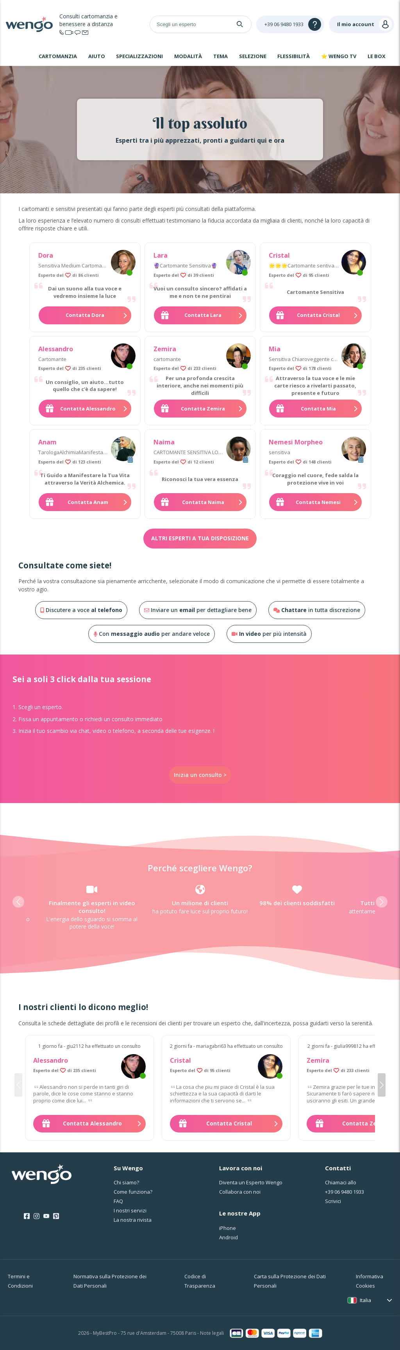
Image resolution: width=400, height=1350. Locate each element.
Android (228, 1237)
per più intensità (269, 633)
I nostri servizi (130, 1210)
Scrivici (333, 1201)
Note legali (212, 1333)
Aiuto (96, 56)
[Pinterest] (56, 1216)
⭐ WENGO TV (338, 56)
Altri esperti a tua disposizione (200, 538)
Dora (45, 255)
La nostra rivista (133, 1219)
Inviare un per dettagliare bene (198, 610)
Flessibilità (293, 56)
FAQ (118, 1201)
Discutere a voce (81, 610)
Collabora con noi (240, 1191)
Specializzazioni (139, 56)
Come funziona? (133, 1191)
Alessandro (55, 349)
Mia (274, 349)
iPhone (227, 1227)
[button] (18, 902)
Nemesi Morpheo (296, 442)
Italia (365, 1300)
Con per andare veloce (151, 633)
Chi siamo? (126, 1182)
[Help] (290, 24)
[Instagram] (36, 1216)
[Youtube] (46, 1216)
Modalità (188, 56)
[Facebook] (27, 1216)
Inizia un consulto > (200, 775)
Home (20, 57)
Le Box (377, 56)
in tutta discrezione (316, 610)
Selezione (252, 56)
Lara (161, 255)
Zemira (165, 349)
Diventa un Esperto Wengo (250, 1182)
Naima (164, 442)
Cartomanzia (58, 56)
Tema (220, 56)
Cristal (279, 255)
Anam (47, 442)
